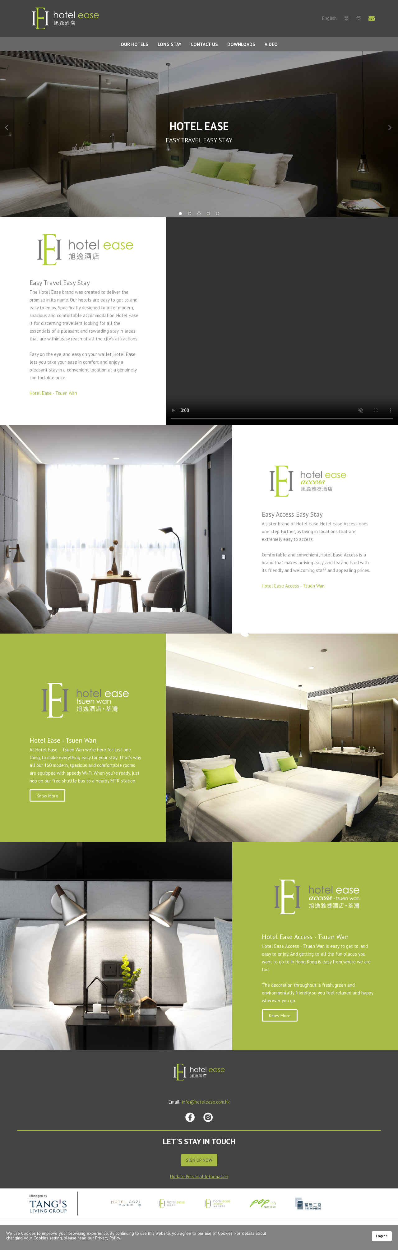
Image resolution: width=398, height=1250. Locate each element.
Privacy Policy (107, 1238)
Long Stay (169, 44)
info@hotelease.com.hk (206, 1102)
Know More (47, 796)
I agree (382, 1236)
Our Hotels (134, 44)
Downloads (241, 44)
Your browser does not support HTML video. (282, 321)
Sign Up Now (199, 1160)
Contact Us (204, 44)
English (329, 18)
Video (271, 44)
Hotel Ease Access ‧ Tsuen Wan (293, 586)
